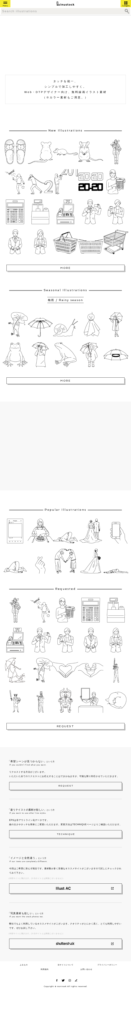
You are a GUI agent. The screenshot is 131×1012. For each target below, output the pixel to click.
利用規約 (45, 969)
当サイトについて (65, 965)
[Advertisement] (39, 46)
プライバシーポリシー (107, 965)
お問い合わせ (86, 969)
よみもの (24, 965)
